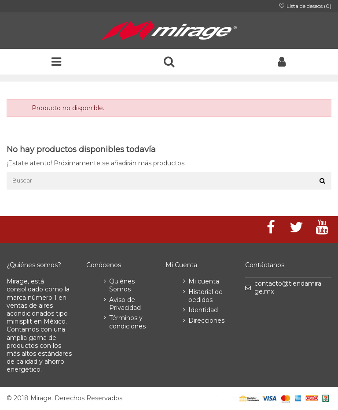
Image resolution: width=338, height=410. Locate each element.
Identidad (203, 310)
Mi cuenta (203, 281)
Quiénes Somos (122, 285)
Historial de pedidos (205, 296)
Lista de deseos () (305, 6)
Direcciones (206, 320)
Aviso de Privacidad (125, 304)
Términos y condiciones (127, 322)
